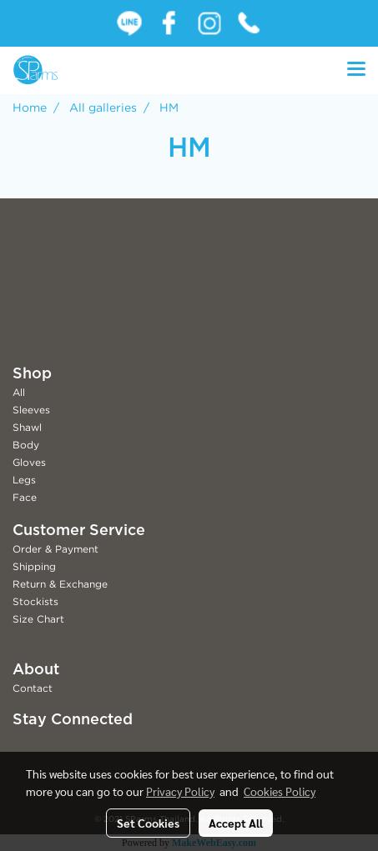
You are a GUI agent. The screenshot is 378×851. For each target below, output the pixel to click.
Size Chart (38, 618)
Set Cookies (148, 822)
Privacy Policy (180, 790)
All (19, 392)
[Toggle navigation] (356, 70)
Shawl (27, 427)
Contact (33, 688)
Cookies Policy (279, 790)
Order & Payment (55, 548)
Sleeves (31, 409)
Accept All (236, 822)
